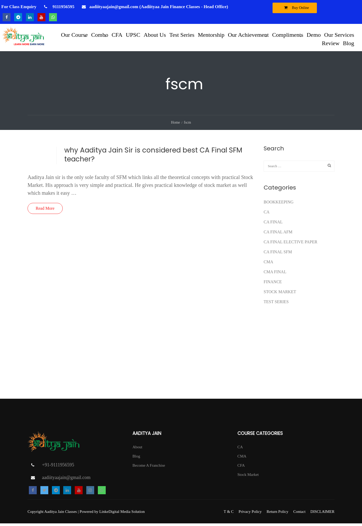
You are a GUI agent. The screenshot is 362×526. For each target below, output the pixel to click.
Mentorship (211, 34)
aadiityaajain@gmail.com (66, 480)
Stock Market (280, 294)
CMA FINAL (275, 274)
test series (276, 304)
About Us (155, 34)
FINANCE (273, 284)
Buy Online (295, 8)
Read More (45, 211)
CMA (268, 264)
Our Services (339, 34)
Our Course (74, 34)
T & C (229, 514)
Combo (99, 34)
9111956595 (62, 6)
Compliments (287, 34)
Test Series (182, 34)
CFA (116, 34)
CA (266, 214)
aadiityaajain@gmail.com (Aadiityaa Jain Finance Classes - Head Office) (158, 6)
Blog (348, 43)
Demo (314, 34)
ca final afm (278, 234)
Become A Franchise (148, 468)
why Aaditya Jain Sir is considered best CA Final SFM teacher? (153, 157)
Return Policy (277, 514)
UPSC (133, 34)
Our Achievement (248, 34)
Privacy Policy (250, 514)
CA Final (273, 224)
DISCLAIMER (322, 514)
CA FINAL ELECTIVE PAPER (290, 244)
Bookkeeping (279, 204)
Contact (299, 514)
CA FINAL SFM (278, 254)
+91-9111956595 (58, 467)
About (137, 450)
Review (330, 43)
